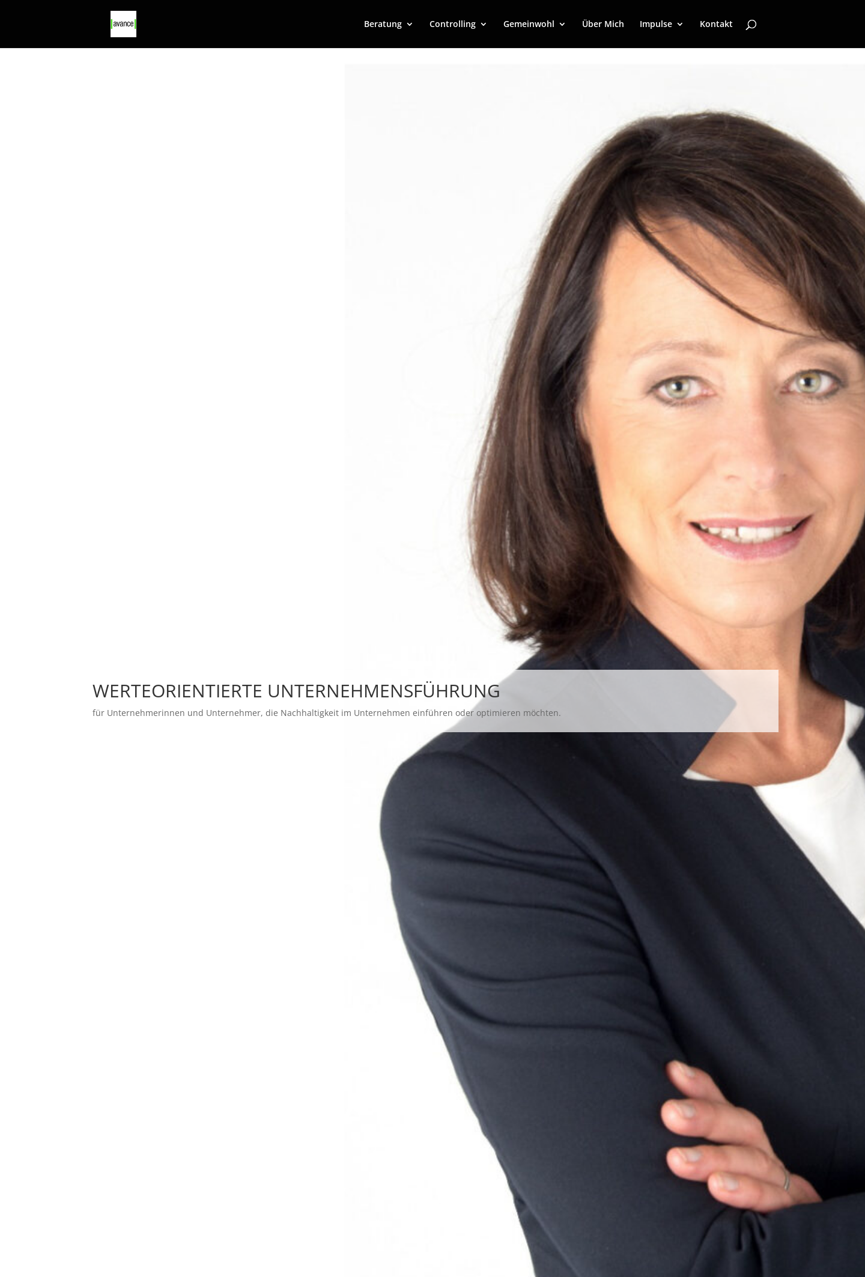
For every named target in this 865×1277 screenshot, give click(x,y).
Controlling (452, 24)
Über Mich (603, 24)
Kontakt (716, 24)
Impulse (656, 24)
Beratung (383, 24)
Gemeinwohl (528, 24)
